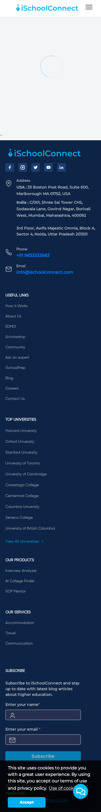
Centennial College (22, 496)
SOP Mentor (15, 591)
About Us (13, 316)
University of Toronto (22, 463)
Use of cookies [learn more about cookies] (64, 788)
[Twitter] (35, 167)
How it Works (16, 306)
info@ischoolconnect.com (44, 272)
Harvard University (21, 431)
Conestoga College (22, 485)
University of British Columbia (30, 528)
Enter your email (22, 729)
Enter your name (22, 704)
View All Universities (24, 541)
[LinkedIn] (61, 167)
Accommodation (19, 623)
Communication (19, 643)
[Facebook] (9, 167)
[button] (80, 791)
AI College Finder (19, 581)
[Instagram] (22, 167)
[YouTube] (48, 167)
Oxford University (19, 442)
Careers (12, 388)
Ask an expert (17, 357)
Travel (10, 633)
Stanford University (21, 452)
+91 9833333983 (33, 255)
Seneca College (19, 518)
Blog (9, 378)
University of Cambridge (26, 474)
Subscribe (43, 756)
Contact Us (15, 399)
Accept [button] (27, 802)
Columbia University (22, 507)
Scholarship (15, 337)
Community (15, 347)
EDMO (10, 327)
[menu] (89, 7)
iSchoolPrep (15, 368)
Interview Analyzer (21, 571)
